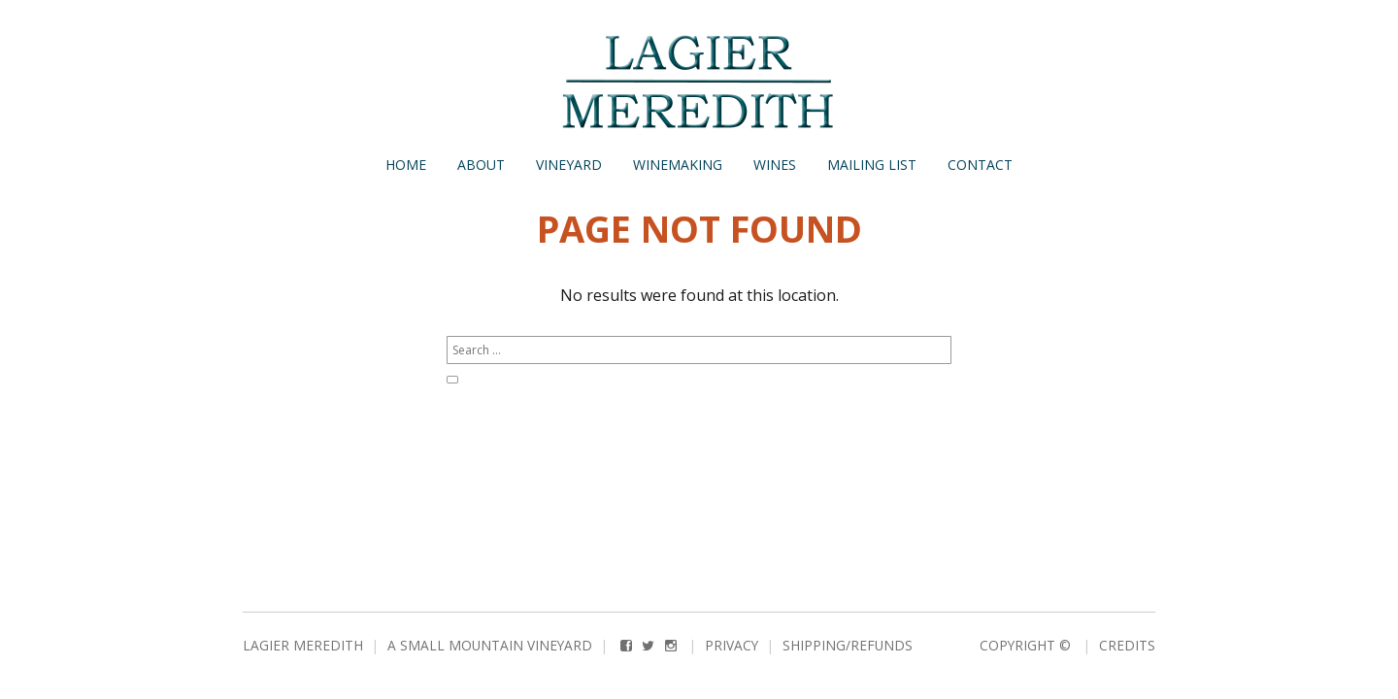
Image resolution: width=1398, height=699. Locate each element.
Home (405, 164)
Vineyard (569, 164)
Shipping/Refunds (847, 645)
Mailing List (871, 164)
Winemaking (677, 164)
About (481, 164)
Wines (774, 164)
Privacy (731, 645)
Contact (980, 164)
